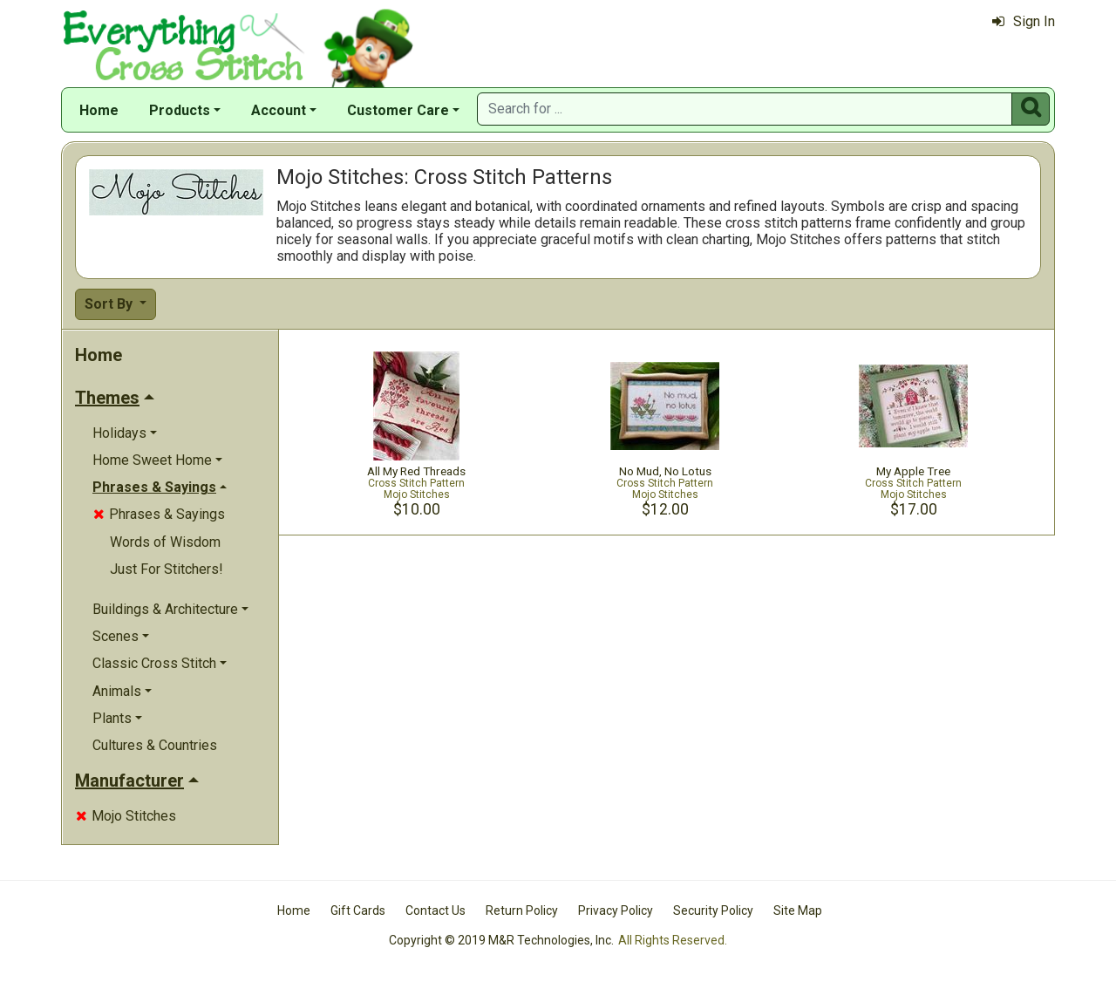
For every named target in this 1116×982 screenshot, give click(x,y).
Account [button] (278, 110)
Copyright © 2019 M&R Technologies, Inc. (501, 940)
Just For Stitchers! (166, 569)
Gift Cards (357, 910)
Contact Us (435, 910)
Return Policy (522, 910)
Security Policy (713, 910)
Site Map (797, 910)
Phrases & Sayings (159, 514)
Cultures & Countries (154, 745)
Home (99, 110)
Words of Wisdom (165, 542)
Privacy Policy (615, 910)
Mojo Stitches (126, 816)
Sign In (1023, 21)
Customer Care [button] (398, 110)
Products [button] (179, 110)
